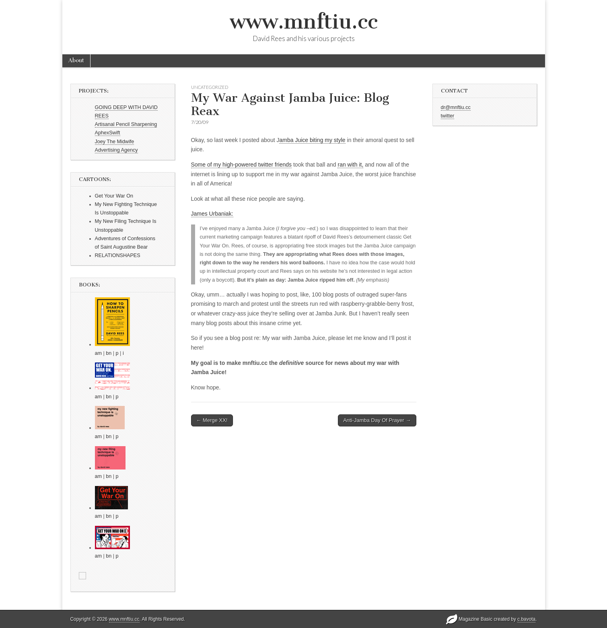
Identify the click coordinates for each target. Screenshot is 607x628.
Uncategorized (209, 87)
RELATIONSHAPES (117, 255)
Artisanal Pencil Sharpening (126, 124)
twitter (448, 116)
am (98, 353)
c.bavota (526, 619)
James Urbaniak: (212, 213)
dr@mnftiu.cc (456, 107)
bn (108, 353)
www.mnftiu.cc (304, 21)
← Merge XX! (212, 420)
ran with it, (350, 164)
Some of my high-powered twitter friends (241, 164)
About (76, 60)
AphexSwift (107, 133)
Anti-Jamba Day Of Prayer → (377, 420)
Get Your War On (114, 196)
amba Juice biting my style (312, 140)
